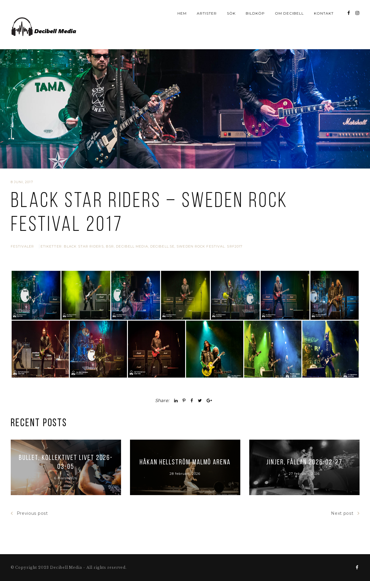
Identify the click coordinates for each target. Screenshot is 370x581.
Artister (207, 13)
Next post (345, 521)
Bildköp (255, 13)
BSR (110, 237)
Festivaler (22, 237)
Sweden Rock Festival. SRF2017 (209, 237)
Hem (182, 13)
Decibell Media (132, 237)
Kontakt (324, 13)
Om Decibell (289, 13)
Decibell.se (162, 237)
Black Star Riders (84, 237)
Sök (231, 13)
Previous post (29, 521)
